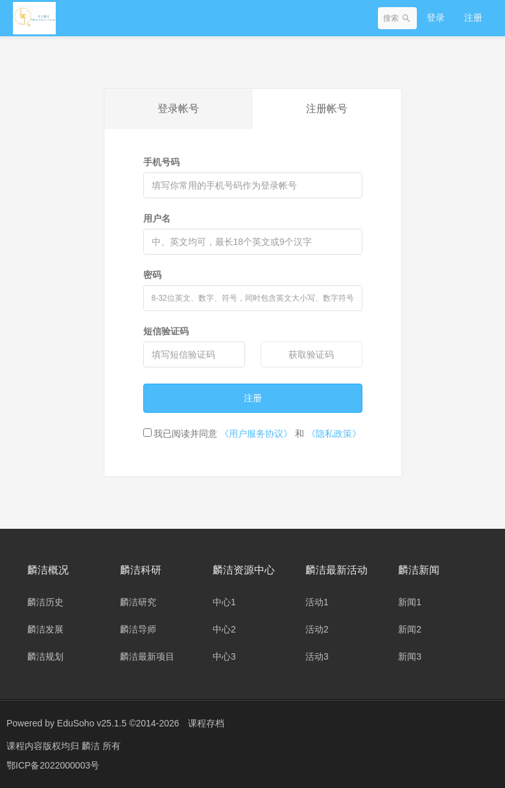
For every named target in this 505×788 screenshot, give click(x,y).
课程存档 (206, 723)
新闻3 (409, 656)
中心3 (224, 656)
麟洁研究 (138, 602)
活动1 (317, 602)
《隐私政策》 (334, 433)
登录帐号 (178, 108)
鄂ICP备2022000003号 (52, 765)
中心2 (224, 629)
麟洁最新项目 (147, 656)
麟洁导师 (138, 629)
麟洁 (92, 746)
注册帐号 (326, 108)
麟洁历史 (45, 602)
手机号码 (161, 162)
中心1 (224, 602)
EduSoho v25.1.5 (91, 723)
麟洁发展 (45, 629)
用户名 (156, 218)
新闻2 (409, 629)
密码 (152, 275)
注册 (473, 17)
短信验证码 (166, 331)
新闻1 (409, 602)
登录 (436, 17)
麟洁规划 (45, 656)
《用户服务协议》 (256, 433)
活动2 (317, 629)
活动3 (317, 656)
